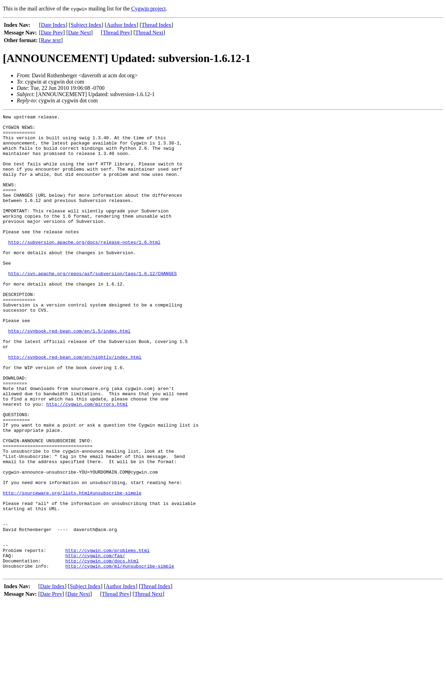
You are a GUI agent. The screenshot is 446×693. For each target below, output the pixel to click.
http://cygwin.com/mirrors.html (87, 462)
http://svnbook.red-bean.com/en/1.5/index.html (69, 375)
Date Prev (52, 33)
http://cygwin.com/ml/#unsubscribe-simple (119, 657)
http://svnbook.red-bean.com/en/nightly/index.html (74, 406)
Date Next (79, 33)
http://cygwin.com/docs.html (102, 650)
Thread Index (156, 25)
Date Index (53, 25)
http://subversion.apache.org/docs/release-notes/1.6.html (84, 268)
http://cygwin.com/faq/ (95, 644)
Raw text (51, 40)
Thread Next (149, 33)
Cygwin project (148, 8)
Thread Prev (116, 33)
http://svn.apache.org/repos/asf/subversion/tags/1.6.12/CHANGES (92, 306)
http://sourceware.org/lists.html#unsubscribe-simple (72, 569)
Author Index (122, 25)
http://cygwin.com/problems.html (107, 638)
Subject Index (86, 25)
